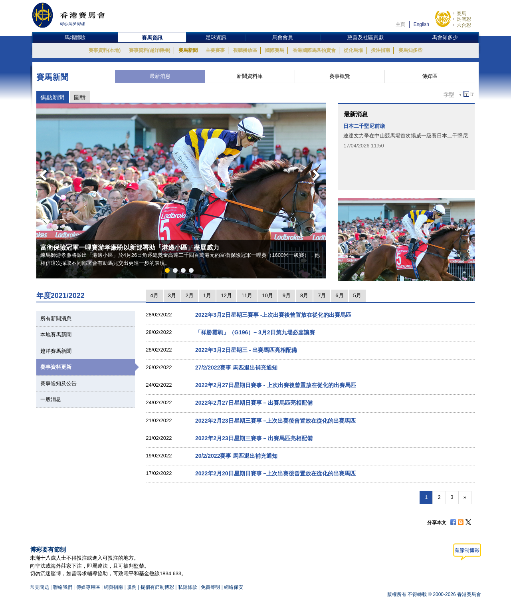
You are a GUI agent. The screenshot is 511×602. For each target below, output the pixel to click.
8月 (304, 295)
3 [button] (185, 272)
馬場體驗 (75, 37)
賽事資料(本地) (105, 50)
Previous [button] (41, 173)
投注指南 (380, 50)
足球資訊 (216, 37)
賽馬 (461, 13)
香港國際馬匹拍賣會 (314, 50)
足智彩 (464, 19)
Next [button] (318, 173)
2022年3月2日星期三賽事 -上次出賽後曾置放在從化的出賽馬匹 (273, 315)
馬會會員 (282, 37)
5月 (357, 295)
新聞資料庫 (250, 76)
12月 (226, 295)
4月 (154, 295)
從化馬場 (353, 50)
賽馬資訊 (152, 38)
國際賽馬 (274, 50)
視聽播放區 (245, 50)
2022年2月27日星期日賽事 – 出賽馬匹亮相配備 (254, 402)
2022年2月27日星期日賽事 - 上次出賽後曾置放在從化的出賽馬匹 (275, 385)
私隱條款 (187, 587)
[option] (181, 190)
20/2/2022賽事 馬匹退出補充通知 (236, 456)
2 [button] (177, 272)
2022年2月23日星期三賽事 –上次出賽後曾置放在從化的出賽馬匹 (275, 420)
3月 (172, 295)
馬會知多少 (445, 37)
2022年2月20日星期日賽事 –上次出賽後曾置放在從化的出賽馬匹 (275, 473)
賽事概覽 (339, 76)
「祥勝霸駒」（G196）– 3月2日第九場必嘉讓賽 (255, 332)
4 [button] (193, 272)
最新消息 (160, 76)
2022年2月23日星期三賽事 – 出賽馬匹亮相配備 (254, 438)
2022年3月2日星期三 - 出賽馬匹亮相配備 (246, 350)
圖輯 (80, 97)
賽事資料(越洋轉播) (149, 50)
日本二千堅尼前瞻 (364, 126)
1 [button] (169, 272)
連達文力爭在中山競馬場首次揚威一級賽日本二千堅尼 (405, 136)
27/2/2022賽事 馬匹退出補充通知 (236, 367)
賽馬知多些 (410, 50)
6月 (339, 295)
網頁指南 (113, 587)
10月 (267, 295)
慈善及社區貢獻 (365, 37)
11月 (247, 295)
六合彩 (464, 25)
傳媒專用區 (88, 587)
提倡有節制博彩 (157, 587)
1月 (207, 295)
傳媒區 (430, 76)
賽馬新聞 (188, 50)
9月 (287, 295)
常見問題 (39, 587)
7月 (322, 295)
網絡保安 (233, 587)
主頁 (400, 24)
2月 (190, 295)
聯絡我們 (62, 587)
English (421, 24)
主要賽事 (215, 50)
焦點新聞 (52, 97)
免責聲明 (210, 587)
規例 (132, 587)
